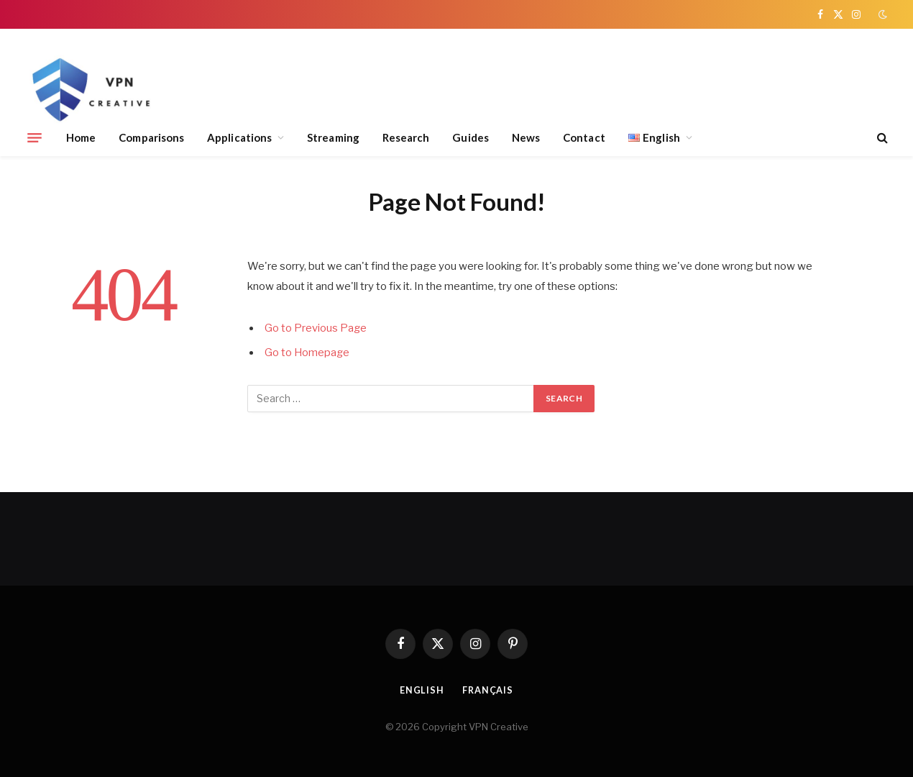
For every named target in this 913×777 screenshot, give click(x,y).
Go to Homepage (308, 352)
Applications (239, 137)
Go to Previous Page (316, 328)
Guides (470, 137)
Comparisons (151, 137)
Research (406, 137)
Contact (584, 137)
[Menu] (34, 137)
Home (81, 137)
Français (488, 690)
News (526, 137)
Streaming (333, 137)
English (421, 690)
